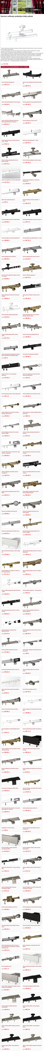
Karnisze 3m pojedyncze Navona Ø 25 (9, 511)
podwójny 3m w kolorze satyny (8, 827)
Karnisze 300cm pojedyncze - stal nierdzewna (32, 590)
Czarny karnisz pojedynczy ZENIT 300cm (10, 788)
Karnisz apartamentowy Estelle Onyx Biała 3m (32, 728)
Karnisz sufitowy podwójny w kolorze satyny (32, 160)
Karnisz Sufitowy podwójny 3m (8, 82)
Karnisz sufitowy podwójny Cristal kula (10, 649)
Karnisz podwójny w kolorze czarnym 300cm (11, 219)
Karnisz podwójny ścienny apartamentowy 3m (32, 102)
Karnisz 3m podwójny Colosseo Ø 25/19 (10, 709)
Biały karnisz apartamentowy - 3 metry (30, 140)
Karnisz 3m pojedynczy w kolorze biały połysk (11, 179)
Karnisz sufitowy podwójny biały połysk (10, 314)
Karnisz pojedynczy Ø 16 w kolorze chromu (31, 393)
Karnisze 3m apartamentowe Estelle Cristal (10, 531)
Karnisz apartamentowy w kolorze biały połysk (11, 393)
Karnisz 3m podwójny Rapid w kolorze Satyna (11, 102)
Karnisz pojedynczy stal (6, 966)
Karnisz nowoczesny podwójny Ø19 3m (31, 334)
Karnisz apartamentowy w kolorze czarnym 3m (32, 219)
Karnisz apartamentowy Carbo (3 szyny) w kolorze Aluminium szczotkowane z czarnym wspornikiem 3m (11, 946)
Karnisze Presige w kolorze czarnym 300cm (31, 925)
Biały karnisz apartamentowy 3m (8, 199)
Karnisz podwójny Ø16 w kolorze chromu (31, 256)
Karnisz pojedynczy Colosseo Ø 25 (30, 120)
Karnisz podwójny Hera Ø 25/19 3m (9, 256)
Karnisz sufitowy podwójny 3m (29, 275)
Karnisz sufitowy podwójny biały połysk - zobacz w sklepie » (15, 66)
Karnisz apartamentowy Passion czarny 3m (10, 669)
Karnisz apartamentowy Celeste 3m (30, 808)
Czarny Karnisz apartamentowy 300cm (30, 354)
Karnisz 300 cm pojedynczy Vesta (29, 689)
